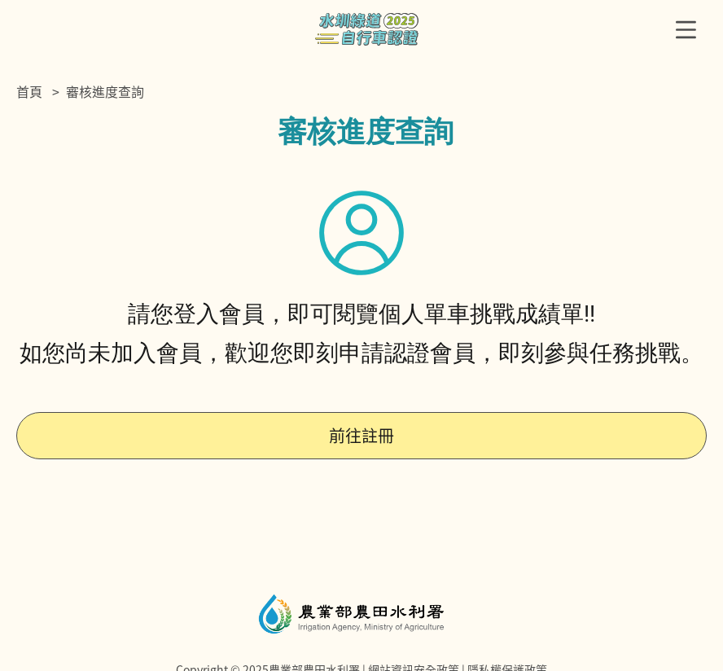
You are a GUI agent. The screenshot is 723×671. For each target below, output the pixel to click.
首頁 (29, 91)
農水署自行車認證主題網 (366, 29)
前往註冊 (361, 435)
